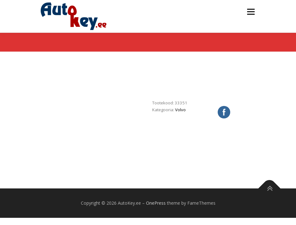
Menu (250, 11)
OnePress (156, 203)
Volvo (180, 109)
